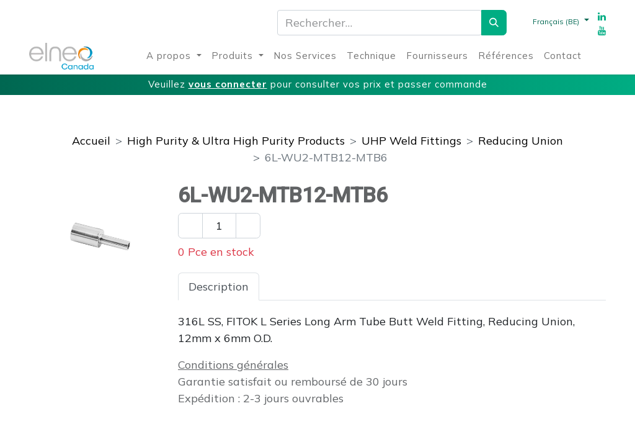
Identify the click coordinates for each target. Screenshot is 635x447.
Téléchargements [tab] (410, 286)
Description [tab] (219, 286)
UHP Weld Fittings (411, 140)
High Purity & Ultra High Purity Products (236, 140)
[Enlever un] (190, 225)
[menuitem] (173, 56)
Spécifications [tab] (306, 286)
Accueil (91, 140)
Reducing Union (520, 140)
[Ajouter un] (248, 225)
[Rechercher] (494, 22)
